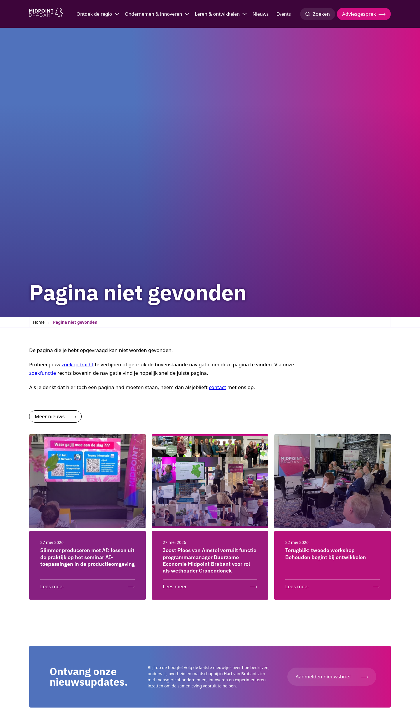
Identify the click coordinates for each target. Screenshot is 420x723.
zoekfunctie (42, 373)
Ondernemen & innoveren (153, 14)
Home (39, 322)
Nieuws (261, 14)
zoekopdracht (77, 364)
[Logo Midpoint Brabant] (46, 14)
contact (217, 387)
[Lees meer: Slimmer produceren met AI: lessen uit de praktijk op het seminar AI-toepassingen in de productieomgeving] (87, 585)
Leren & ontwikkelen (217, 14)
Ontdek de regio (94, 14)
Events (283, 14)
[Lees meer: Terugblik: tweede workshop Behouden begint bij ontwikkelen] (332, 585)
